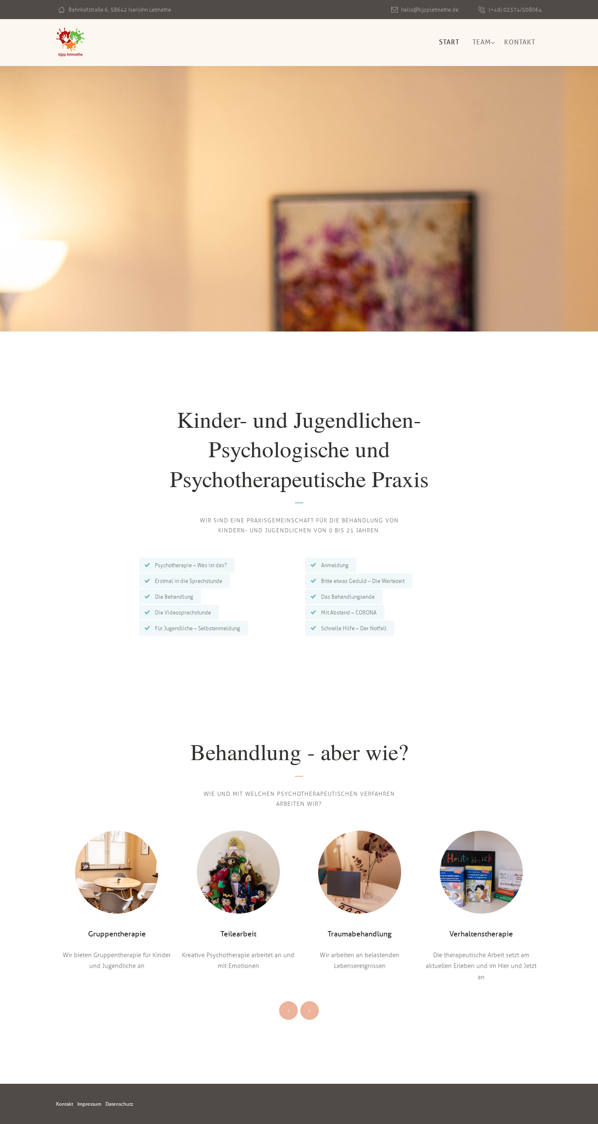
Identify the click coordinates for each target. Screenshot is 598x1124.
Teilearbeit (238, 933)
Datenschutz (129, 1103)
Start (449, 42)
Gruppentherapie (117, 933)
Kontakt (519, 42)
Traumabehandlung (359, 933)
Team (482, 42)
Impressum (94, 1103)
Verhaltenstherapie (481, 933)
